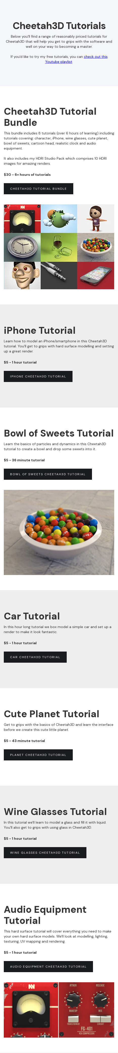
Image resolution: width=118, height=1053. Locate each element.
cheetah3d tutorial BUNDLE (38, 189)
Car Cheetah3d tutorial (35, 657)
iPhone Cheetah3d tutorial (38, 376)
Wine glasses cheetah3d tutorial (45, 853)
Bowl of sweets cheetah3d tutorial (48, 474)
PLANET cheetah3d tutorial (38, 755)
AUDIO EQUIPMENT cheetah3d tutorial (48, 967)
